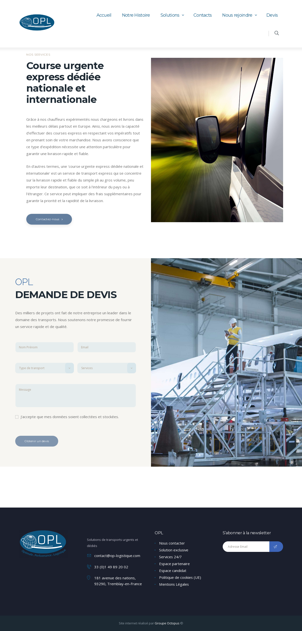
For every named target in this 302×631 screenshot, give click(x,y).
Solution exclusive (174, 549)
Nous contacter (172, 543)
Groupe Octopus (167, 623)
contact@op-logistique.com (117, 555)
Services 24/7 (170, 556)
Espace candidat (173, 570)
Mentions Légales (174, 584)
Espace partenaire (174, 563)
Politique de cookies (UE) (180, 577)
